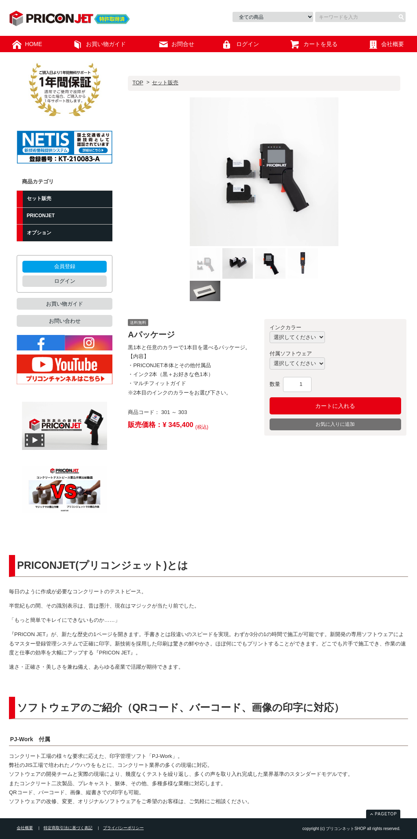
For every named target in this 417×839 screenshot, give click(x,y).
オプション (39, 233)
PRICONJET (41, 215)
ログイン (64, 281)
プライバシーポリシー (123, 828)
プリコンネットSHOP (73, 19)
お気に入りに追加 (335, 424)
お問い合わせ (65, 321)
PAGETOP (386, 814)
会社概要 (25, 828)
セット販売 (165, 82)
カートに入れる (335, 406)
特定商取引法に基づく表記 (68, 828)
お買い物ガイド (64, 304)
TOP (137, 82)
